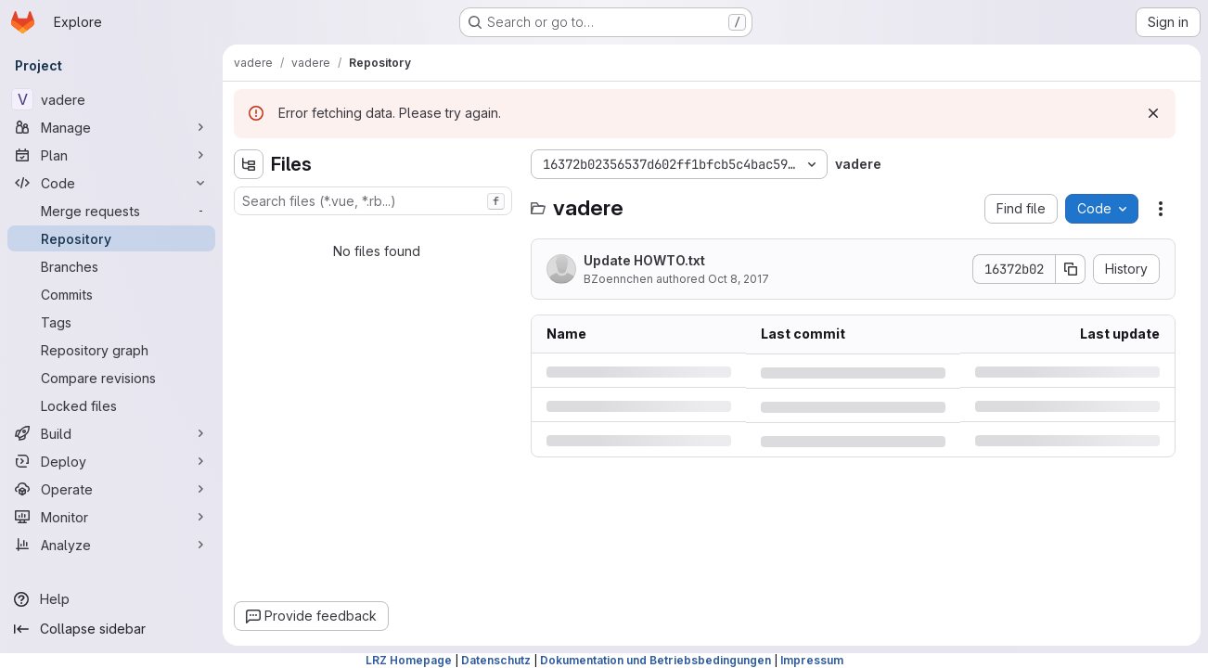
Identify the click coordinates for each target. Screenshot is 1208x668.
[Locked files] (111, 405)
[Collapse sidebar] (111, 629)
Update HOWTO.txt (644, 260)
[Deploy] (111, 461)
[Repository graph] (111, 350)
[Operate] (111, 489)
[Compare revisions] (111, 378)
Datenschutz (496, 660)
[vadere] (111, 99)
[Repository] (111, 238)
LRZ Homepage (409, 660)
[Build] (111, 433)
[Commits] (111, 294)
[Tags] (111, 322)
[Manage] (111, 127)
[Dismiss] (1153, 113)
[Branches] (111, 266)
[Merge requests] (111, 211)
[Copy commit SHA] (1071, 269)
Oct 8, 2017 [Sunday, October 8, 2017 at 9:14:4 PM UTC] (738, 279)
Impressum (811, 660)
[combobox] (373, 200)
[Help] (111, 599)
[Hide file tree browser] (248, 164)
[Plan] (111, 155)
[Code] (111, 183)
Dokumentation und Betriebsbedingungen (655, 660)
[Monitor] (111, 517)
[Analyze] (111, 545)
